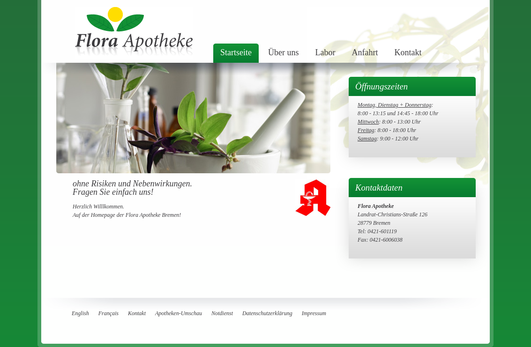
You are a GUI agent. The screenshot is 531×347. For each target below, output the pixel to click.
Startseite (236, 52)
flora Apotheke (134, 33)
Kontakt (407, 52)
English (80, 313)
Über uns (283, 52)
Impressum (314, 313)
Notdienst (222, 313)
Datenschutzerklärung (267, 313)
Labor (325, 52)
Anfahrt (365, 52)
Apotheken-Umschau (178, 313)
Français (108, 313)
